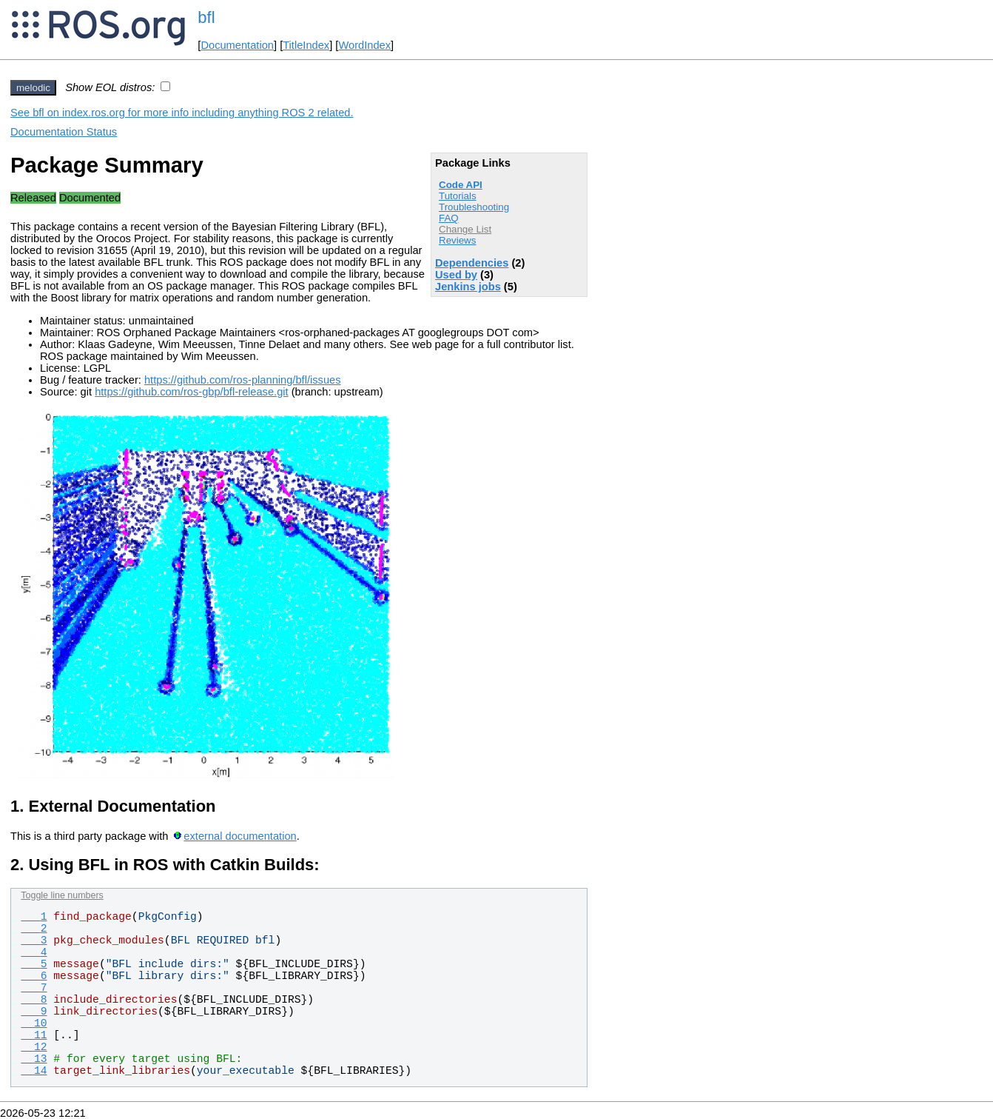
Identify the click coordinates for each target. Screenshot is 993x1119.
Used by (456, 275)
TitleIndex (306, 45)
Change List (465, 229)
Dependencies (471, 263)
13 (34, 1059)
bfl (206, 17)
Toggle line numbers (62, 895)
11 (34, 1035)
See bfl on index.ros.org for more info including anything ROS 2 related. (182, 112)
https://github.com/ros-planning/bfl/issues (242, 380)
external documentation (240, 836)
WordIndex (364, 45)
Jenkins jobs (468, 287)
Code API (460, 184)
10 (34, 1023)
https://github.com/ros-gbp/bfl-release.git (192, 392)
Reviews (457, 240)
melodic (33, 87)
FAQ (449, 218)
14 (34, 1071)
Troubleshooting (474, 207)
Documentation (237, 45)
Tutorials (458, 195)
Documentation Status (63, 132)
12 (34, 1047)
